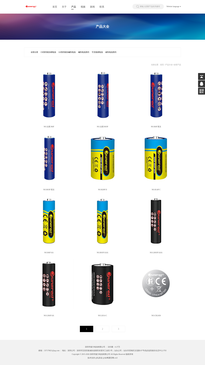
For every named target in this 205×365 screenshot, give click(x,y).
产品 (73, 6)
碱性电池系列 (83, 52)
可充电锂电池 (97, 52)
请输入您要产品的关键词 (150, 6)
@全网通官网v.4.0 (110, 358)
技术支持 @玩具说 (95, 358)
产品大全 (169, 65)
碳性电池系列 (110, 52)
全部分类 (34, 52)
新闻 (92, 6)
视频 (83, 6)
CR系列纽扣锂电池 (48, 52)
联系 (101, 6)
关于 (64, 6)
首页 (54, 6)
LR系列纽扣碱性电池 (67, 52)
